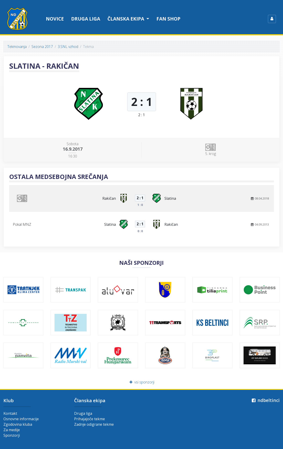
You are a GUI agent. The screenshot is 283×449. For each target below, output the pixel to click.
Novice (55, 19)
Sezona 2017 (42, 46)
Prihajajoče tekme (89, 418)
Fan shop (168, 19)
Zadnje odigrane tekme (94, 424)
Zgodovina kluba (17, 424)
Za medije (11, 429)
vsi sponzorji (141, 382)
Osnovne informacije (21, 418)
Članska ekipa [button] (126, 19)
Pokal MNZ (22, 224)
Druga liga (85, 19)
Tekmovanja (17, 46)
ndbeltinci (265, 400)
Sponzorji (11, 435)
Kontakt (10, 413)
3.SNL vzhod (68, 46)
